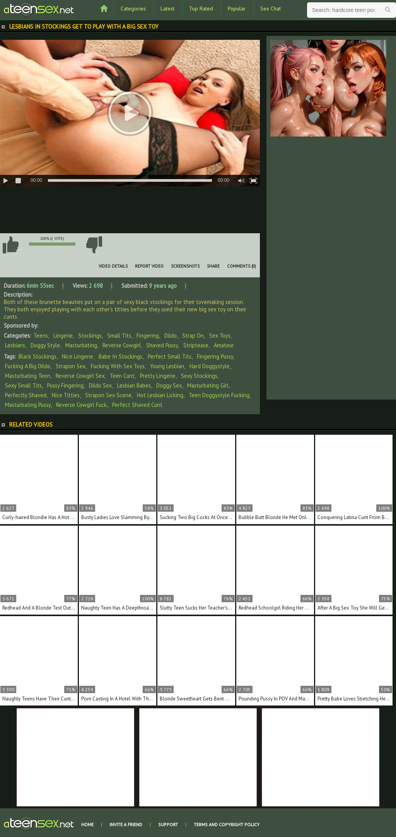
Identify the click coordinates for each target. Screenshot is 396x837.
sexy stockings (199, 375)
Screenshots (185, 266)
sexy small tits (23, 385)
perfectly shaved (25, 395)
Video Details (113, 266)
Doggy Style (45, 345)
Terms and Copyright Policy (226, 824)
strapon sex (70, 366)
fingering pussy (215, 356)
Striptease (195, 345)
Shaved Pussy (162, 345)
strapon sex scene (108, 395)
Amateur (224, 345)
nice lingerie (77, 356)
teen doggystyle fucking (219, 395)
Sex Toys (219, 335)
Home (87, 824)
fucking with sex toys (118, 366)
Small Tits (119, 335)
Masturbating (81, 345)
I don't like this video (94, 244)
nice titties (66, 395)
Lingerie (63, 335)
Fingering (148, 335)
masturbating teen (27, 375)
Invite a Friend (125, 824)
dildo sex (100, 385)
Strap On (193, 335)
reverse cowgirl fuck (81, 404)
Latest (167, 8)
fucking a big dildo (27, 366)
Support (168, 824)
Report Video (149, 266)
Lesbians (15, 345)
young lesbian (167, 366)
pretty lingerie (158, 375)
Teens (41, 335)
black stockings (37, 356)
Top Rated (201, 8)
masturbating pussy (28, 404)
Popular (237, 8)
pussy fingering (65, 385)
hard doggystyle (209, 366)
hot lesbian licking (160, 395)
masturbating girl (208, 385)
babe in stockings (120, 356)
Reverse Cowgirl (121, 345)
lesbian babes (134, 385)
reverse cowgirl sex (80, 375)
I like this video (10, 244)
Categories (133, 8)
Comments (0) (241, 266)
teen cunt (122, 375)
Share (213, 266)
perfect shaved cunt (137, 404)
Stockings (90, 335)
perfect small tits (169, 356)
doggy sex (169, 385)
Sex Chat (270, 8)
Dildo (170, 335)
